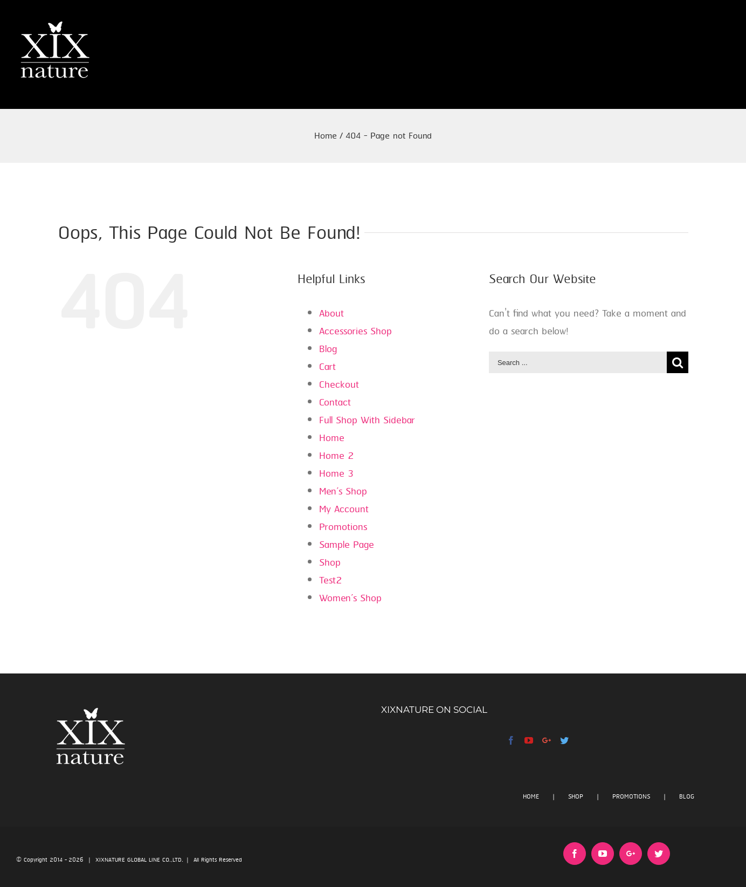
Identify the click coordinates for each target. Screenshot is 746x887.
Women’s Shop (350, 598)
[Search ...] (578, 362)
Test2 (330, 580)
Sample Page (346, 545)
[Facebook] (511, 740)
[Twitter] (564, 740)
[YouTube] (528, 740)
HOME (531, 796)
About (331, 313)
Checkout (339, 385)
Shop (330, 563)
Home (331, 438)
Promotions (343, 527)
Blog (328, 349)
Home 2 (336, 456)
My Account (344, 509)
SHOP (575, 796)
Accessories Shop (355, 331)
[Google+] (546, 740)
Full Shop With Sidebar (367, 420)
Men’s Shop (343, 491)
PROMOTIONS (631, 796)
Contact (335, 402)
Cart (327, 367)
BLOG (686, 796)
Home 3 (336, 474)
